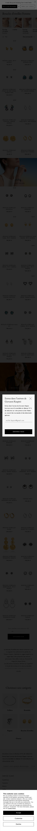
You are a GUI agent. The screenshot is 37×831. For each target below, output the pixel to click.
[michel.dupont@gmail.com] (18, 420)
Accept (18, 813)
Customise (18, 818)
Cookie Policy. (12, 808)
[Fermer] (30, 398)
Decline (18, 824)
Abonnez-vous (18, 432)
